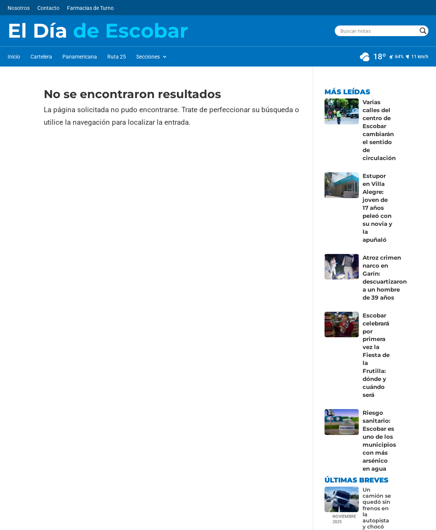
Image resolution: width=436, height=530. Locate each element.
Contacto (48, 8)
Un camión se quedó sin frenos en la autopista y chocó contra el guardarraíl (377, 470)
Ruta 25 (116, 57)
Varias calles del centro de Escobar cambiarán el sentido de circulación (378, 127)
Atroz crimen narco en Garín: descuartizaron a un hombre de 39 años (383, 255)
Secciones (148, 57)
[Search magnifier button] (423, 30)
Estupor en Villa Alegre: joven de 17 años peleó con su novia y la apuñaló (377, 194)
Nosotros (19, 8)
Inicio (14, 57)
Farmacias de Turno (90, 8)
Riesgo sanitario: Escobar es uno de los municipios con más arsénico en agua (378, 396)
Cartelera (41, 57)
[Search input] (378, 30)
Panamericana (79, 57)
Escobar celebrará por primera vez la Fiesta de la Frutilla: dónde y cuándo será (376, 322)
